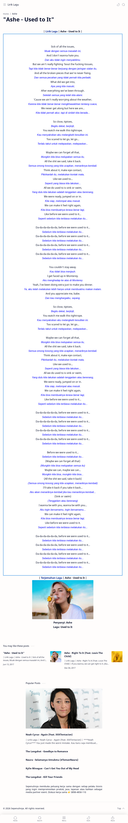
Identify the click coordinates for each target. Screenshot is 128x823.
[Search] (123, 4)
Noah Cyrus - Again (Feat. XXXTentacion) (49, 734)
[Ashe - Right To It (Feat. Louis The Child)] (116, 656)
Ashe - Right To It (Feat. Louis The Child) (83, 654)
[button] (118, 4)
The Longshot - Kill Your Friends (44, 776)
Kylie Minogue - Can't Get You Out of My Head (52, 768)
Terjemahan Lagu (51, 577)
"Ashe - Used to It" (13, 652)
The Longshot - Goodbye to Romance (47, 751)
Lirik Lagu (13, 4)
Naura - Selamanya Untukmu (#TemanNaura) (52, 759)
